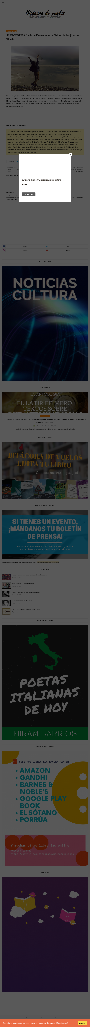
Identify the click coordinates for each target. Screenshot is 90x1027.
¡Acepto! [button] (82, 1023)
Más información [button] (62, 1023)
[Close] (70, 154)
